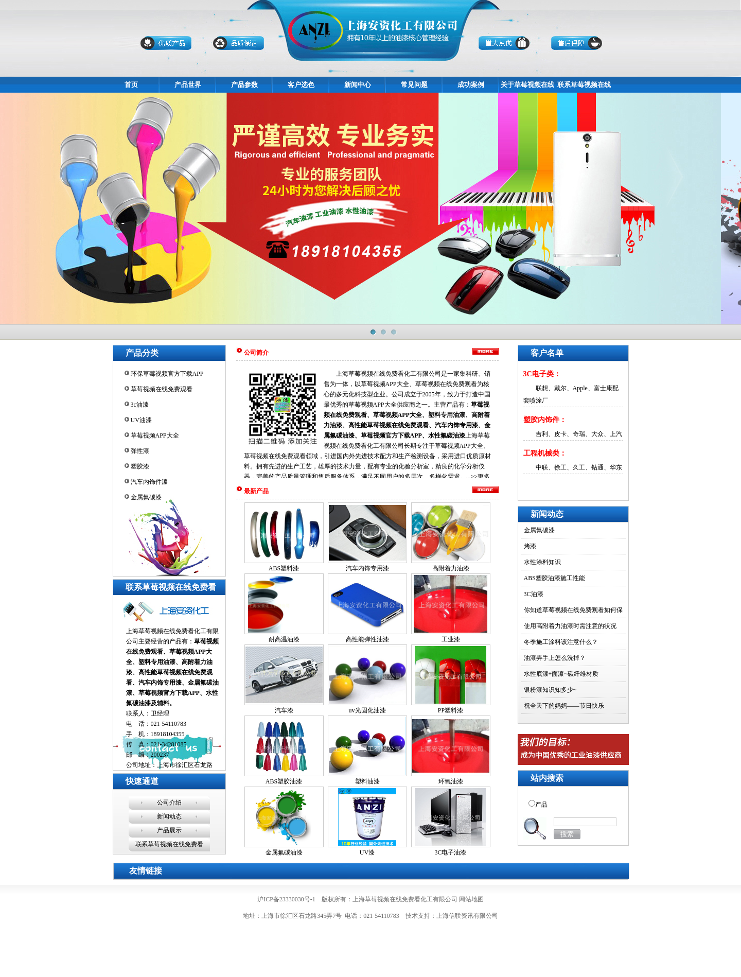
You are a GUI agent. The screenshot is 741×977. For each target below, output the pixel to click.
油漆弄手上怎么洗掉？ (555, 657)
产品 (541, 804)
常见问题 (414, 85)
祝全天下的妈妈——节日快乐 (564, 705)
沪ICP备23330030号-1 (286, 899)
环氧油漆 (450, 781)
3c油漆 (140, 404)
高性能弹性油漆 (367, 639)
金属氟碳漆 (146, 497)
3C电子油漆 (450, 852)
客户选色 (301, 85)
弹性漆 (140, 451)
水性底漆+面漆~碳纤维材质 (561, 673)
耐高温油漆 (284, 639)
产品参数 (244, 85)
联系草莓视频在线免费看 (169, 844)
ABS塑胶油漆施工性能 (554, 578)
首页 (131, 85)
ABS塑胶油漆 (284, 781)
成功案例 (470, 85)
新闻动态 (169, 816)
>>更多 (480, 476)
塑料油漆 (367, 781)
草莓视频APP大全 (155, 435)
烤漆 (530, 546)
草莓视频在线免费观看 (161, 389)
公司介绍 (169, 802)
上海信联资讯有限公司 (467, 915)
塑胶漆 (140, 466)
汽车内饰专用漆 (367, 568)
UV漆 (367, 852)
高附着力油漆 (450, 568)
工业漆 (451, 639)
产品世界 (187, 85)
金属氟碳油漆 (284, 852)
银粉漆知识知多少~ (550, 689)
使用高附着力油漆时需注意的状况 (570, 626)
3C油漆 (533, 594)
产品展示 (169, 830)
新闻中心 (357, 85)
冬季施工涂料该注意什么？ (561, 641)
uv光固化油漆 (367, 710)
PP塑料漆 (450, 710)
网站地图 (471, 899)
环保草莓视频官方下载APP (167, 373)
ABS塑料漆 (284, 568)
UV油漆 (141, 420)
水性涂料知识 (542, 562)
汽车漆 (284, 710)
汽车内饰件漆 (149, 481)
